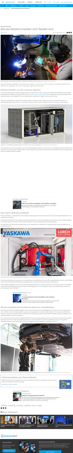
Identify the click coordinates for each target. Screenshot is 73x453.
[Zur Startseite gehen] (10, 2)
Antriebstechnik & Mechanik (51, 5)
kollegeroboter (11, 405)
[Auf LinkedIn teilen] (71, 33)
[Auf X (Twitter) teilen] (69, 33)
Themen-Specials (62, 5)
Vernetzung (33, 5)
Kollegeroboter (13, 5)
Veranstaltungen (21, 2)
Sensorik (27, 5)
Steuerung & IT (40, 5)
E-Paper (49, 2)
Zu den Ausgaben (50, 452)
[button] (70, 421)
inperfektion (4, 405)
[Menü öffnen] (3, 2)
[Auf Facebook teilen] (67, 33)
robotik (34, 405)
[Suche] (45, 2)
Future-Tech (21, 5)
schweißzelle (20, 405)
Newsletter (57, 2)
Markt (7, 5)
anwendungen (27, 405)
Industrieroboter (40, 286)
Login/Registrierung (67, 2)
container (39, 405)
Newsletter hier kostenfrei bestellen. (10, 384)
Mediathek (30, 2)
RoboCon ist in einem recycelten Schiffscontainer (39, 94)
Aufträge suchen (38, 2)
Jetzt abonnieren (9, 451)
